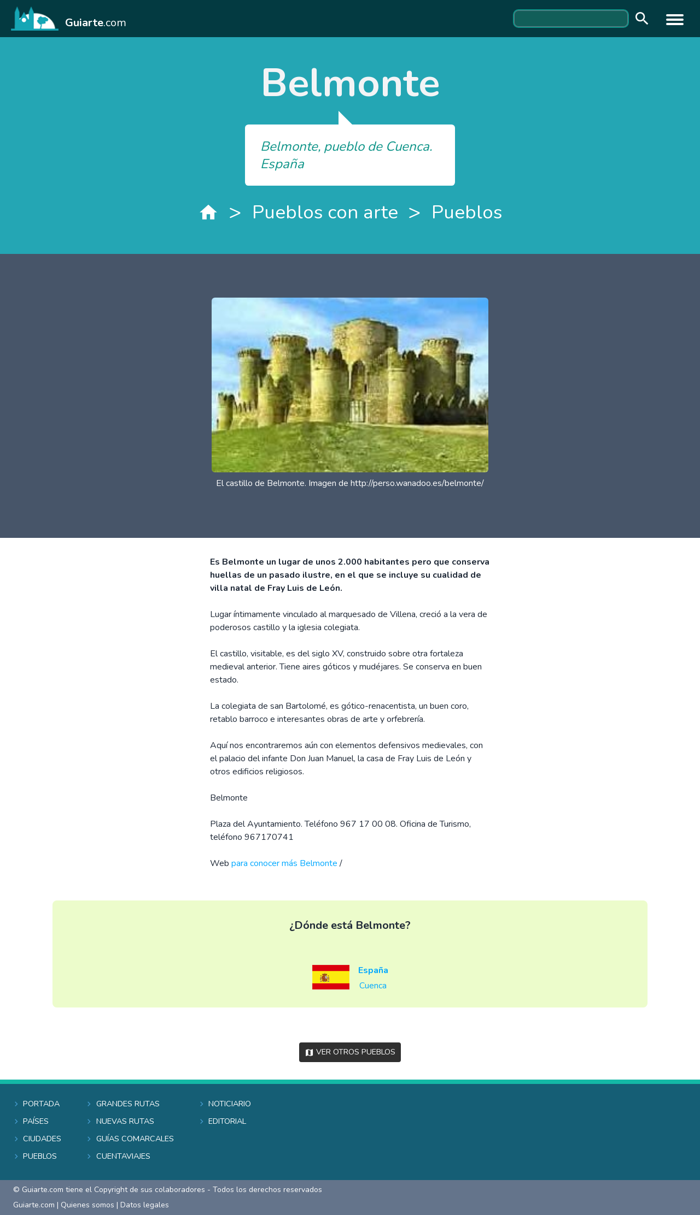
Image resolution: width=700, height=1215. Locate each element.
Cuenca (373, 986)
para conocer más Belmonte (284, 863)
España (373, 970)
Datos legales (144, 1205)
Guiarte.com (34, 1205)
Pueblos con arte (325, 212)
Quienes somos (87, 1205)
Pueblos (466, 212)
